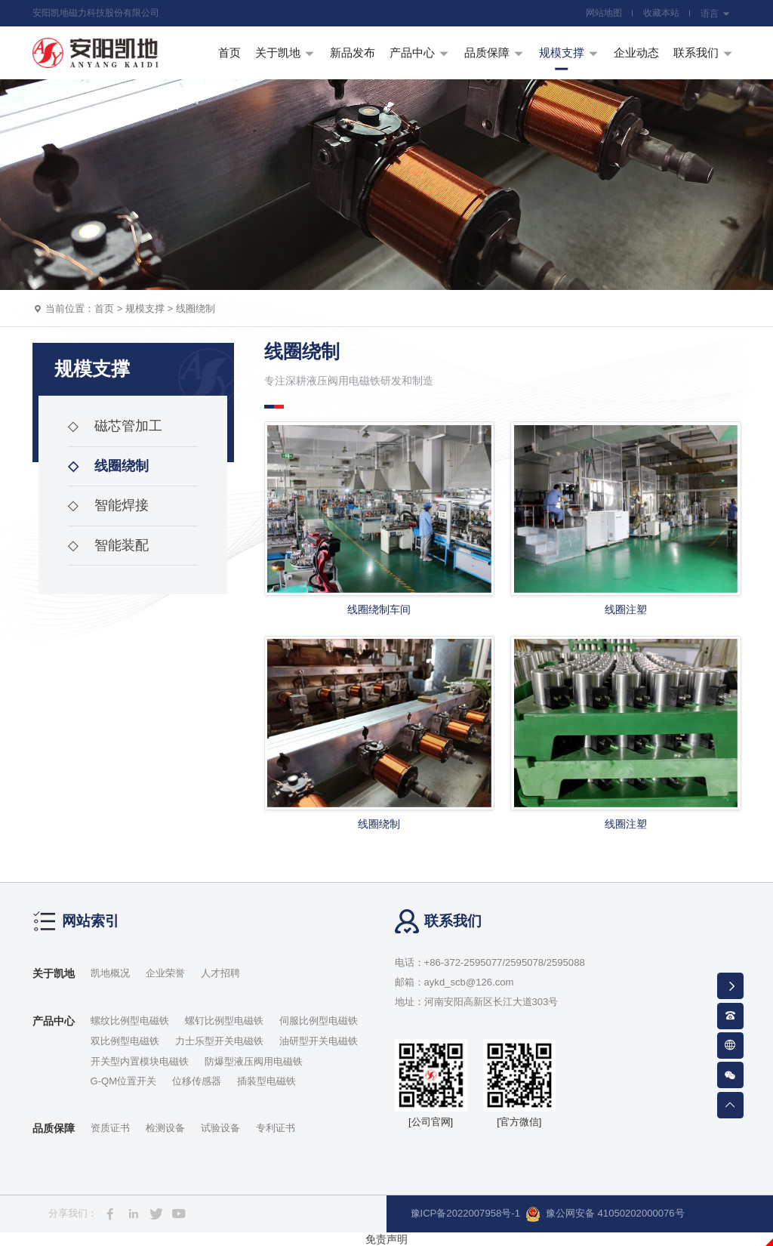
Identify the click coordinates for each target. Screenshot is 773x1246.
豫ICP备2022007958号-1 (465, 1213)
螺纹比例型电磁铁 (130, 1020)
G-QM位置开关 (124, 1081)
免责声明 (386, 1239)
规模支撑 (145, 308)
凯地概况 (110, 973)
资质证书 (110, 1127)
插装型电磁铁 (266, 1081)
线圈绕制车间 (379, 609)
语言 (715, 13)
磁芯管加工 (115, 425)
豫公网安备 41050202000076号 (605, 1214)
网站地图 (604, 13)
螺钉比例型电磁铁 (224, 1020)
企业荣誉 (165, 973)
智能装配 (108, 545)
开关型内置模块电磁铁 (140, 1061)
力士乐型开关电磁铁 (219, 1041)
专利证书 (275, 1127)
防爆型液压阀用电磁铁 (254, 1061)
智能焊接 (108, 505)
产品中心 (53, 1021)
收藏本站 (661, 13)
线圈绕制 (195, 308)
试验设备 (220, 1127)
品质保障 (53, 1128)
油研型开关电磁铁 (318, 1041)
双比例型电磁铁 (125, 1041)
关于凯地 (53, 973)
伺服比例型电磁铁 (318, 1020)
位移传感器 (196, 1081)
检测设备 (165, 1127)
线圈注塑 (626, 609)
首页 (104, 308)
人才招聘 (220, 973)
